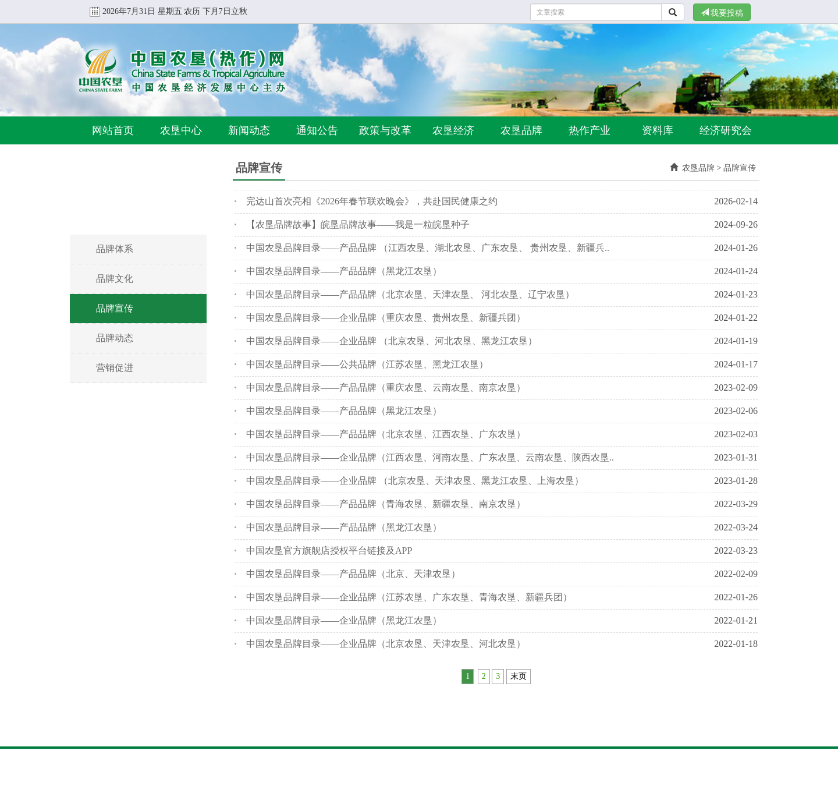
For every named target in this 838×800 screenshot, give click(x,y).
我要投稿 (722, 12)
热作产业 (589, 130)
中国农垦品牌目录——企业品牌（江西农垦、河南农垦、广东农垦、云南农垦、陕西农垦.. (430, 457)
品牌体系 (114, 249)
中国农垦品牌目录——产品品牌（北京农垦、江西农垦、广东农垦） (385, 434)
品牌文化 (114, 279)
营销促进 (114, 368)
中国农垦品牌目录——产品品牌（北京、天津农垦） (353, 574)
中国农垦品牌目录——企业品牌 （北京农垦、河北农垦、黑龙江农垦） (391, 341)
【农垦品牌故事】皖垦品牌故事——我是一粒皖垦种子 (358, 224)
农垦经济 (453, 130)
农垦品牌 (521, 130)
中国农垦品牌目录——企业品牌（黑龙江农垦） (344, 620)
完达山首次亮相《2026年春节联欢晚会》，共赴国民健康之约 (372, 201)
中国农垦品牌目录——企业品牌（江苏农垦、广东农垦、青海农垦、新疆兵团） (409, 597)
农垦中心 (181, 130)
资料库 (657, 130)
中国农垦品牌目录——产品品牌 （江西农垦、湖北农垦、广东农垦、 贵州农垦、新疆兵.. (427, 248)
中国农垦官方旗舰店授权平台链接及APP (329, 550)
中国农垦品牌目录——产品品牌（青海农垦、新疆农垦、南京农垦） (385, 504)
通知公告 (317, 130)
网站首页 (113, 130)
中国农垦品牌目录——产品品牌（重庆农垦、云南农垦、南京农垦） (385, 387)
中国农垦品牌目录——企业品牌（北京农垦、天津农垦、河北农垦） (385, 644)
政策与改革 (385, 130)
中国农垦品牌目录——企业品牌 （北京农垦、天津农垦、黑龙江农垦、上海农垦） (415, 481)
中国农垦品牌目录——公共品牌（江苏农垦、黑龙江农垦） (367, 364)
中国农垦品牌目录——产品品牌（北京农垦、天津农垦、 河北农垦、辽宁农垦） (410, 294)
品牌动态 (114, 338)
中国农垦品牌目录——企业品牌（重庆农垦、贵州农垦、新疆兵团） (385, 318)
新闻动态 (249, 130)
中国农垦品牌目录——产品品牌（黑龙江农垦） (344, 271)
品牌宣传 (114, 308)
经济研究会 (725, 130)
